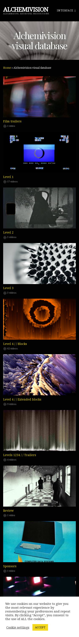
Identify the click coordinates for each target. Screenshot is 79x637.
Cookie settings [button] (17, 627)
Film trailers (12, 121)
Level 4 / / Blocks (15, 344)
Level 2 (8, 232)
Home (7, 67)
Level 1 (8, 177)
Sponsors (9, 566)
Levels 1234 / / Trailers (19, 455)
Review (8, 510)
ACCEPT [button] (40, 627)
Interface (66, 10)
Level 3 (8, 288)
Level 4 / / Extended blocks (22, 399)
